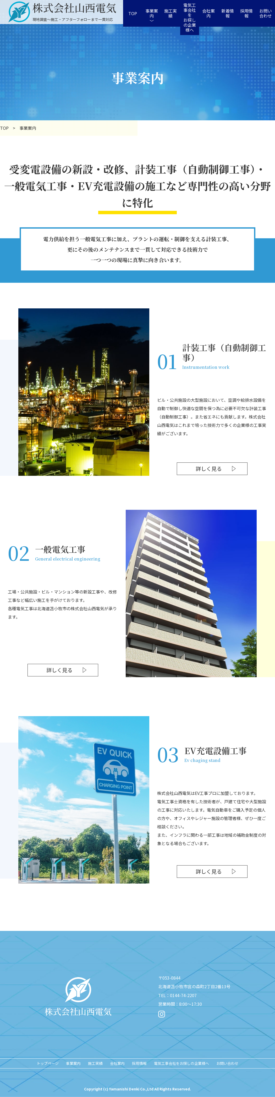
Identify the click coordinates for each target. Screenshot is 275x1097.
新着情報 (227, 13)
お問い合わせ (265, 13)
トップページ (48, 1063)
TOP (132, 13)
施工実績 (170, 13)
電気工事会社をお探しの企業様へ (189, 17)
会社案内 (208, 13)
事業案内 (151, 14)
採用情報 (246, 13)
